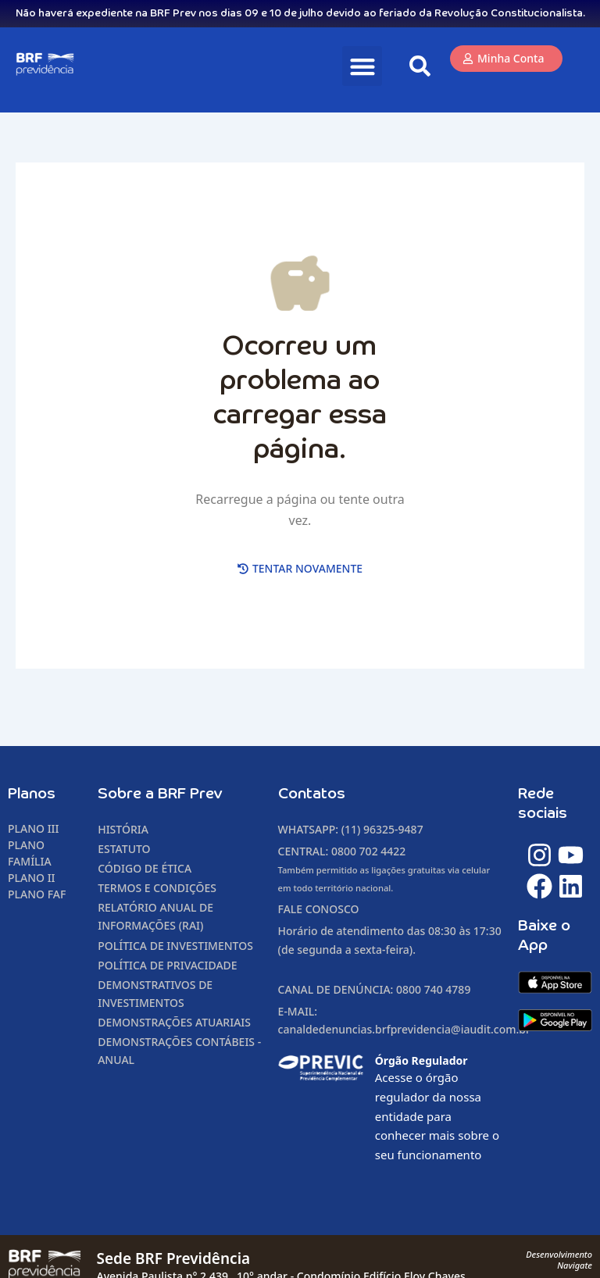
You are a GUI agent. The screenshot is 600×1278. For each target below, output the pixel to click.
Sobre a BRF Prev (160, 794)
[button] (362, 66)
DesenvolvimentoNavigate (559, 1259)
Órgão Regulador (421, 1060)
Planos (31, 794)
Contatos (311, 794)
